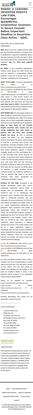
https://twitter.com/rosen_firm (11, 288)
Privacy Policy (25, 396)
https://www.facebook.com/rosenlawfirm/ (15, 293)
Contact (16, 400)
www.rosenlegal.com (10, 333)
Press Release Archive (19, 389)
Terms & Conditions (24, 392)
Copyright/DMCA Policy (11, 396)
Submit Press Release (9, 392)
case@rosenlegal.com (8, 94)
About (8, 389)
